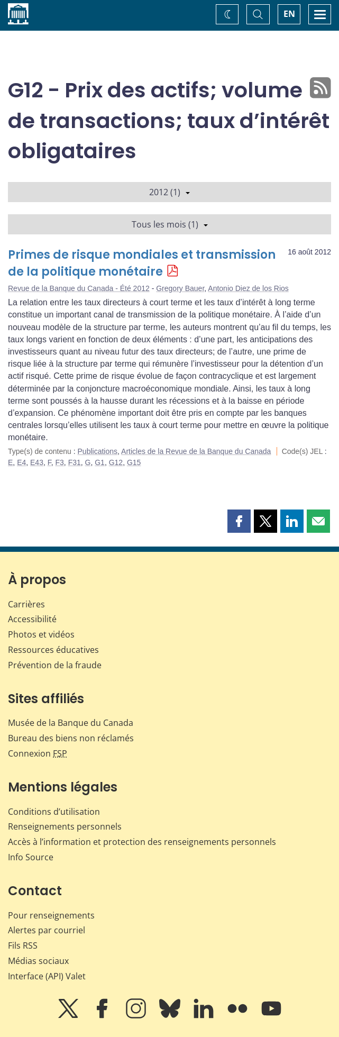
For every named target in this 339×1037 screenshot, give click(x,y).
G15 (134, 462)
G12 (116, 462)
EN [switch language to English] (289, 14)
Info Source (30, 857)
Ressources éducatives (53, 650)
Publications (98, 451)
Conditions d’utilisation (54, 811)
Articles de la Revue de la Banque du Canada (196, 451)
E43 (36, 462)
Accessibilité (32, 619)
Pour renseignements (51, 915)
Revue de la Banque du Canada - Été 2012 (79, 288)
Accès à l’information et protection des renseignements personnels (142, 842)
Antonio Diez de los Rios (248, 288)
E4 (21, 462)
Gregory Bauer (180, 288)
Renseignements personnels (65, 826)
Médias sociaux (38, 961)
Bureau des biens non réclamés (71, 738)
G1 (100, 462)
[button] (239, 521)
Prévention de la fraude (55, 665)
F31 (74, 462)
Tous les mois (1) (170, 224)
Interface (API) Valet (47, 976)
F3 (60, 462)
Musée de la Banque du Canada (70, 723)
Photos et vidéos (41, 634)
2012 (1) (169, 192)
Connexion (37, 753)
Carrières (26, 604)
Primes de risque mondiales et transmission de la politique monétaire (142, 263)
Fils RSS (23, 945)
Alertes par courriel (46, 930)
